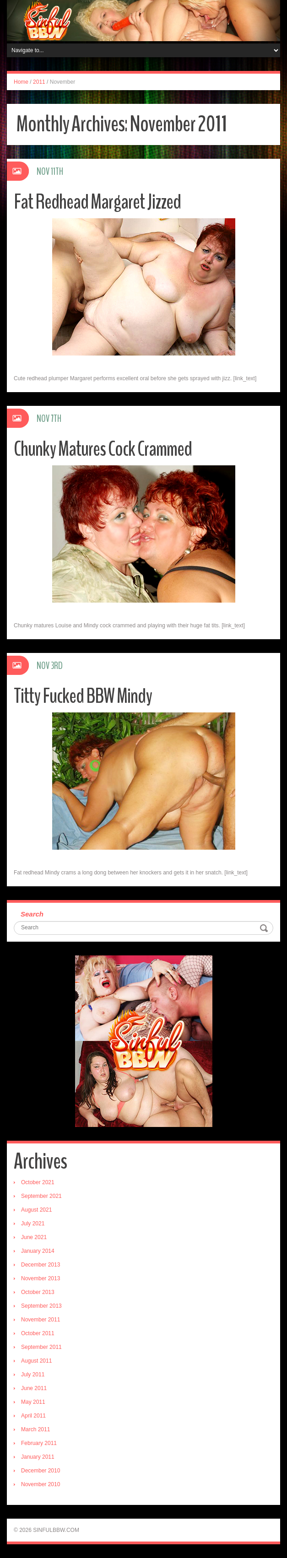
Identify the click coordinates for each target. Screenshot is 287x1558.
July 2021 (32, 1223)
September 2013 (41, 1306)
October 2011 (37, 1333)
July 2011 (32, 1374)
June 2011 (34, 1388)
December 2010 (40, 1470)
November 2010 (40, 1484)
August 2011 (36, 1361)
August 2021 (36, 1210)
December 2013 (40, 1264)
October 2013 (37, 1292)
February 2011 (39, 1443)
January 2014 (37, 1251)
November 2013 (40, 1278)
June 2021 (34, 1237)
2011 (39, 82)
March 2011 (35, 1429)
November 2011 (40, 1319)
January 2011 (37, 1457)
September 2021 (41, 1196)
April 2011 (33, 1415)
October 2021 (37, 1182)
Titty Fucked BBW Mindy (83, 696)
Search (32, 914)
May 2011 (33, 1402)
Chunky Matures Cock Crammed (103, 449)
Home (21, 82)
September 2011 (41, 1347)
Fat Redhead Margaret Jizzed (97, 202)
